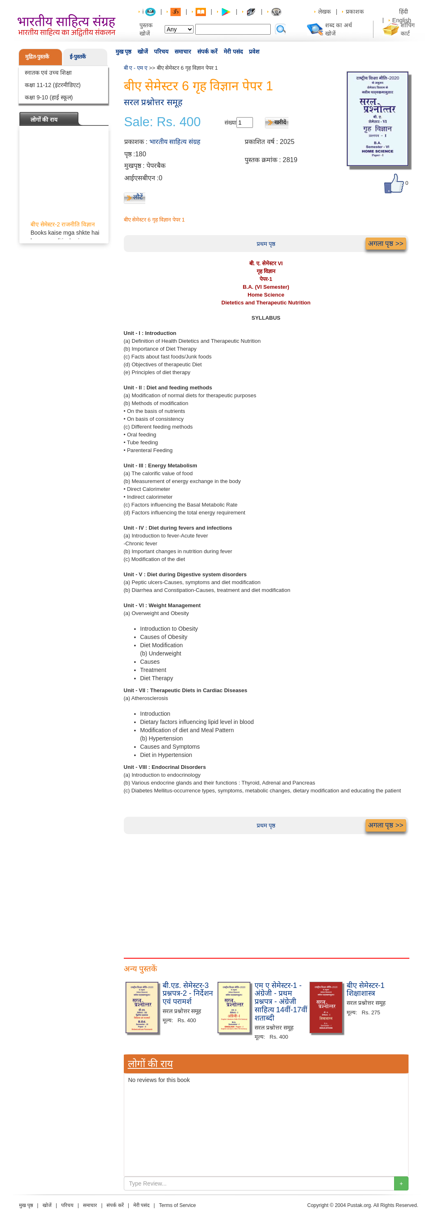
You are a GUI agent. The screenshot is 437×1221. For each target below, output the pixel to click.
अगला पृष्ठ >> (386, 244)
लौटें (138, 196)
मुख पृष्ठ (124, 51)
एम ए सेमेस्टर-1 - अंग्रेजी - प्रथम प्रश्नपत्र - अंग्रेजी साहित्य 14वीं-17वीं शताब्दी (281, 1001)
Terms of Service (177, 1205)
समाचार (183, 51)
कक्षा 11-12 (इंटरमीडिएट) (53, 85)
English (401, 20)
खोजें (142, 51)
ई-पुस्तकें (78, 57)
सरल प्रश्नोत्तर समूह (153, 102)
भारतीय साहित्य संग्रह (175, 141)
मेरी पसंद (233, 51)
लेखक (324, 11)
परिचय (161, 51)
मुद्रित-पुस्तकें (37, 57)
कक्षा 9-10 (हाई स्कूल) (49, 97)
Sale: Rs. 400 (162, 122)
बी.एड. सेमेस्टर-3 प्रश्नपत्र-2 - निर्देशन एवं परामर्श (188, 993)
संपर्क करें (207, 51)
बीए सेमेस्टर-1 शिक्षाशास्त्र (366, 989)
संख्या (230, 122)
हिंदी (404, 11)
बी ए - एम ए (136, 68)
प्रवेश (254, 51)
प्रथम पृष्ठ (266, 243)
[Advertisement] (266, 892)
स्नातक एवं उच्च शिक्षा (48, 72)
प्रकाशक (355, 11)
